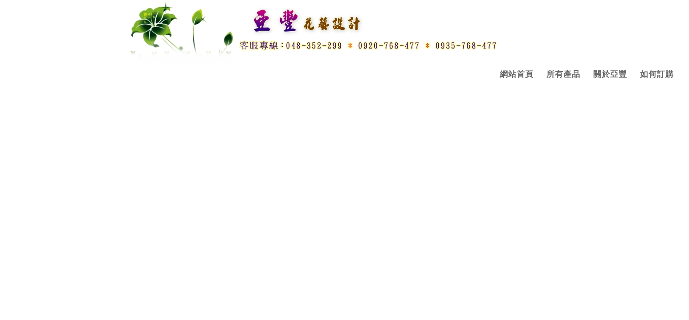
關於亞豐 (610, 74)
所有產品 (563, 74)
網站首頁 (517, 74)
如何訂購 (657, 74)
